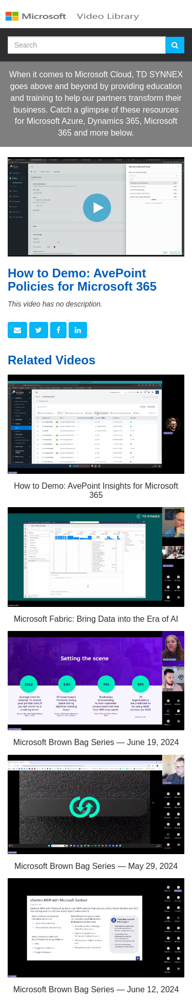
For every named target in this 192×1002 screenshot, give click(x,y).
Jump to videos (0, 0)
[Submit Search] (174, 45)
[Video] (96, 206)
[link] (38, 330)
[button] (17, 330)
